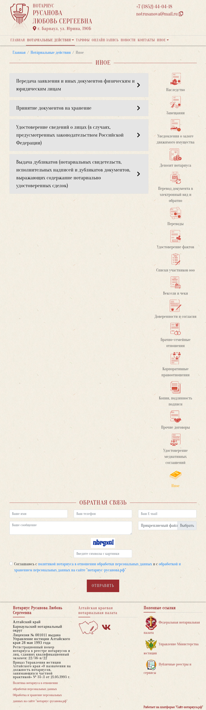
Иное (161, 40)
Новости (128, 40)
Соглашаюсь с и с (97, 567)
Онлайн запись (105, 40)
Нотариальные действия (49, 40)
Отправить (103, 585)
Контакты (146, 40)
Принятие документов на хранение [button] (79, 108)
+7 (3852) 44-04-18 (154, 6)
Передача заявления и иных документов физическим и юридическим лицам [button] (79, 85)
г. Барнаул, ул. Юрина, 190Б (62, 28)
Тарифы (83, 40)
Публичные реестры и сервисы (167, 667)
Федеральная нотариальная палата (172, 625)
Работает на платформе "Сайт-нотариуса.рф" (173, 707)
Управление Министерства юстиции (171, 646)
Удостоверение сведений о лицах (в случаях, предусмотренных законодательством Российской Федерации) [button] (79, 135)
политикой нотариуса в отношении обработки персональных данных (95, 564)
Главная (17, 40)
